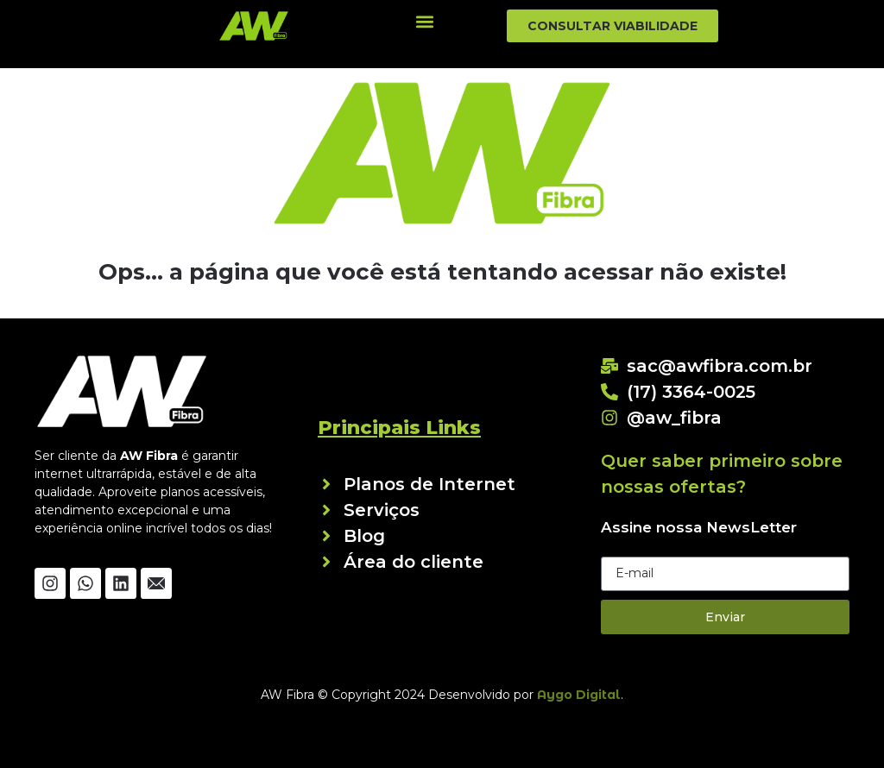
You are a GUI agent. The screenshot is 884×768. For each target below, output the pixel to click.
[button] (424, 21)
